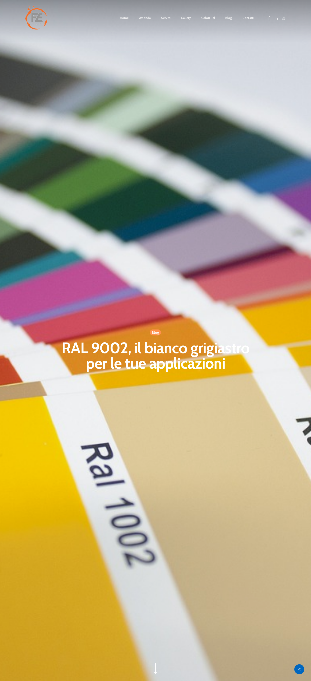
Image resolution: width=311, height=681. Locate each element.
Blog (155, 333)
